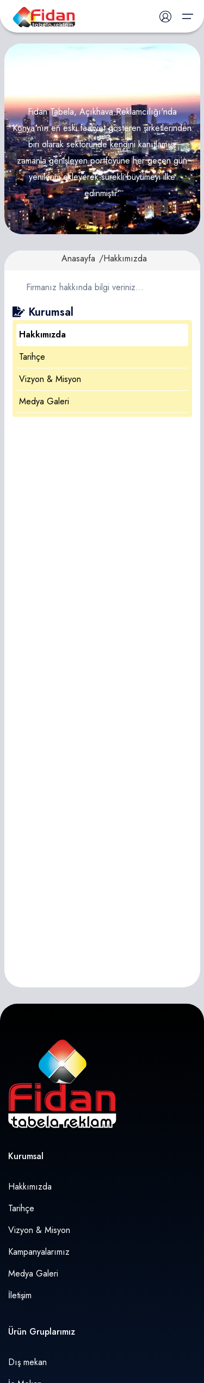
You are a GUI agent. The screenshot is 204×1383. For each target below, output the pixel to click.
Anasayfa (78, 258)
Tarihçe (32, 357)
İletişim (20, 1295)
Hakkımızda (42, 334)
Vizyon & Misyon (50, 379)
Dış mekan (27, 1362)
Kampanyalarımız (39, 1252)
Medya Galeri (44, 401)
